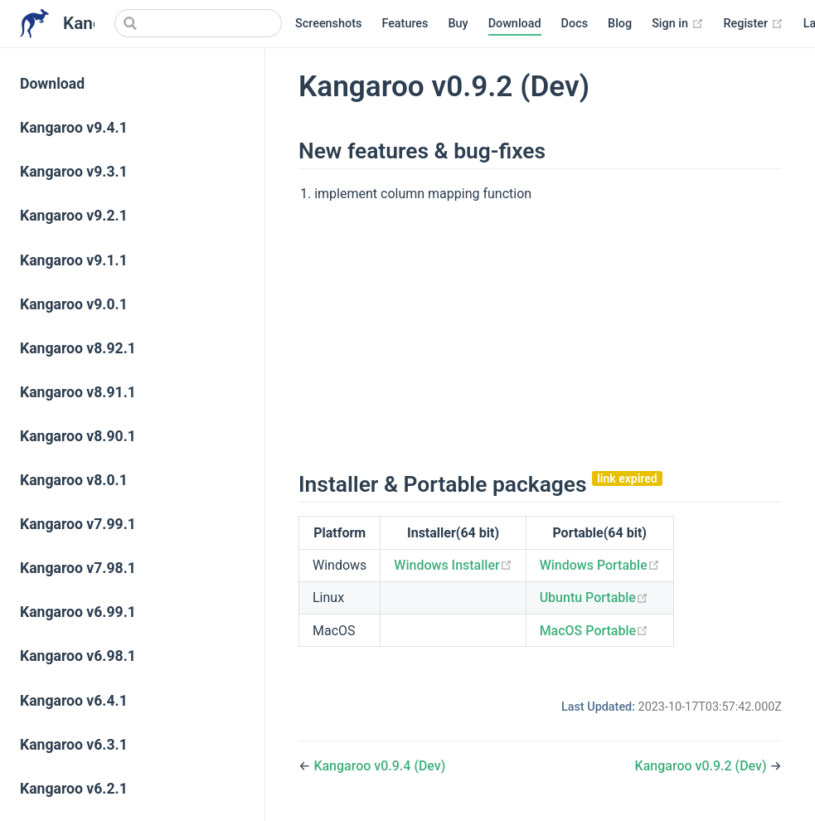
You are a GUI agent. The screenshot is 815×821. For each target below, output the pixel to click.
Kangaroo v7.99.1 (78, 524)
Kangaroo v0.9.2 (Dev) (702, 766)
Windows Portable (600, 565)
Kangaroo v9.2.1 (74, 215)
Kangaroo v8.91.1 (78, 392)
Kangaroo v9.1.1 (74, 260)
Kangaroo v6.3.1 (74, 744)
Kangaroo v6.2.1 (74, 788)
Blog (620, 24)
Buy (458, 24)
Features (404, 24)
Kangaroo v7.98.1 (78, 568)
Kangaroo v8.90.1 (78, 436)
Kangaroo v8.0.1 (74, 480)
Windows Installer (453, 565)
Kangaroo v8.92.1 (78, 348)
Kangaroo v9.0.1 (74, 304)
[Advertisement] (540, 335)
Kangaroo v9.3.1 (74, 171)
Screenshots (328, 24)
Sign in (677, 24)
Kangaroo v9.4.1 (74, 127)
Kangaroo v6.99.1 (78, 612)
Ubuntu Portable (594, 597)
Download (514, 24)
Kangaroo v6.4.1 (74, 700)
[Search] (198, 23)
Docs (574, 24)
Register (753, 24)
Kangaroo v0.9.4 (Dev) (379, 766)
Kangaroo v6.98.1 (78, 656)
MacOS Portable (594, 631)
